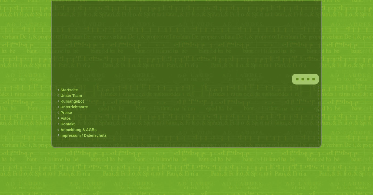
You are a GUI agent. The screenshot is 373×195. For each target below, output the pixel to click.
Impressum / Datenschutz (83, 135)
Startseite (69, 90)
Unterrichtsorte (74, 107)
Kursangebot (72, 101)
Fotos (66, 118)
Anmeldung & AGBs (78, 130)
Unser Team (71, 95)
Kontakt (68, 124)
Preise (66, 112)
